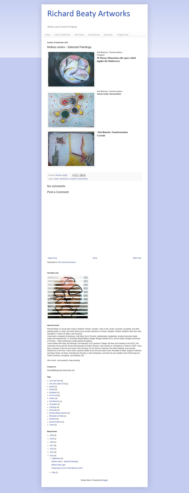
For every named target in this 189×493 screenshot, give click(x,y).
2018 (52, 442)
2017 (52, 445)
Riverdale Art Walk (56, 416)
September (56, 458)
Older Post (137, 258)
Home (47, 35)
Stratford (52, 419)
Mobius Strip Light (58, 465)
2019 (52, 439)
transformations (82, 179)
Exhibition (53, 393)
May (54, 472)
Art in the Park (54, 381)
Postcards (53, 410)
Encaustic (108, 35)
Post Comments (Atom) (67, 262)
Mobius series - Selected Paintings (64, 461)
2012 (52, 456)
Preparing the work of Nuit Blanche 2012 (66, 468)
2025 (52, 435)
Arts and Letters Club (57, 384)
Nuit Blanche (94, 35)
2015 (52, 449)
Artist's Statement (62, 35)
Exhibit (52, 389)
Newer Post (52, 258)
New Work (79, 35)
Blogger (105, 480)
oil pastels (72, 179)
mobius (56, 179)
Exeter (51, 387)
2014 (52, 452)
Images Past (122, 35)
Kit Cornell (53, 395)
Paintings (52, 407)
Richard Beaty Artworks (88, 14)
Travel (51, 425)
